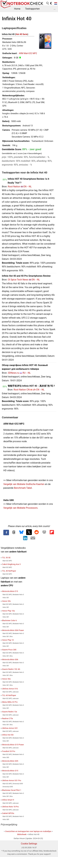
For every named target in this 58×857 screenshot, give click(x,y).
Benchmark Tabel (23, 488)
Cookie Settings (29, 843)
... (55, 8)
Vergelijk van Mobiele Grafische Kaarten (23, 484)
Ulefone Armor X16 (10, 689)
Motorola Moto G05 (10, 761)
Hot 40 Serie (21, 34)
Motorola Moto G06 (10, 659)
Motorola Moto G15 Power (13, 745)
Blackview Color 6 (9, 620)
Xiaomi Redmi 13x (9, 712)
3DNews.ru (13, 372)
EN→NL (28, 186)
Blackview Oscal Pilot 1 (11, 790)
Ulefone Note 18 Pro (10, 807)
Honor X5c (6, 601)
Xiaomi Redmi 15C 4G (11, 669)
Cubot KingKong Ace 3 (11, 564)
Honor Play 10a (8, 611)
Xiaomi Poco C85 (9, 650)
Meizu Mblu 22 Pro (10, 702)
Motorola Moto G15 (10, 771)
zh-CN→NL (38, 389)
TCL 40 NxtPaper (9, 571)
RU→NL (27, 372)
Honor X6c (6, 679)
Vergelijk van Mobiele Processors (20, 507)
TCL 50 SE (6, 557)
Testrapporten (32, 8)
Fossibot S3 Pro (8, 751)
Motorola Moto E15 (10, 591)
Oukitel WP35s (8, 813)
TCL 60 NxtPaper (9, 695)
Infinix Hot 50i (8, 735)
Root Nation (14, 186)
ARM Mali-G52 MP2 (28, 53)
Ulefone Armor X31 (10, 728)
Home (17, 8)
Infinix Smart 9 (8, 800)
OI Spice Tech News (18, 279)
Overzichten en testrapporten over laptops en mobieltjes (28, 831)
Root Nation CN (22, 389)
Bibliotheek (21, 834)
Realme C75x (7, 718)
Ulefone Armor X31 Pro (11, 780)
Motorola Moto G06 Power (13, 630)
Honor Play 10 (8, 640)
